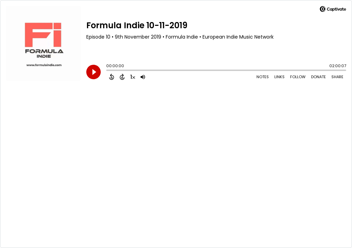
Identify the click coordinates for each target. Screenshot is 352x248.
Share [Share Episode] (337, 77)
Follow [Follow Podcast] (298, 77)
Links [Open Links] (279, 77)
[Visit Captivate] (333, 10)
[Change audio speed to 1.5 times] (133, 77)
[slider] (108, 71)
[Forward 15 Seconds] (122, 77)
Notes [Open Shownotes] (262, 77)
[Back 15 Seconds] (111, 77)
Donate (318, 77)
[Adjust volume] (143, 77)
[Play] (93, 72)
